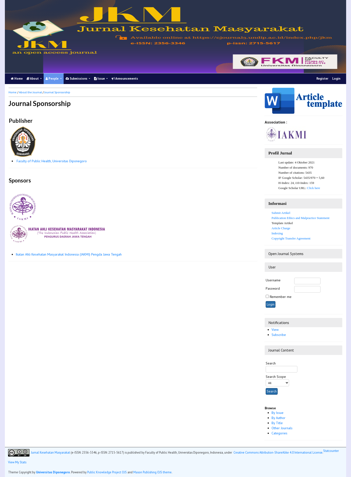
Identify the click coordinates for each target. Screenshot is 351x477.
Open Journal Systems (285, 253)
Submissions (77, 78)
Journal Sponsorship (57, 92)
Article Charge (281, 228)
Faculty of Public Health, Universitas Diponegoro (52, 161)
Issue (100, 78)
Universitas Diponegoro (53, 472)
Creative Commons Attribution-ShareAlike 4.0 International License (278, 452)
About (33, 78)
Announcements (125, 78)
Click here (313, 188)
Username (273, 280)
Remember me (281, 297)
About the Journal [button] (30, 92)
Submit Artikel (281, 213)
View (275, 329)
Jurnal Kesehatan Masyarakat (50, 452)
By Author (278, 418)
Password (273, 288)
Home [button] (13, 92)
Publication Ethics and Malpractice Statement (301, 218)
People (52, 78)
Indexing (277, 233)
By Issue (277, 412)
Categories (279, 433)
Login (336, 78)
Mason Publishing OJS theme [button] (152, 472)
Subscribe (279, 335)
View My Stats (17, 462)
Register (322, 78)
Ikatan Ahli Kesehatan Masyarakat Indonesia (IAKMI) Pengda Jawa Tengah (69, 254)
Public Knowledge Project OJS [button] (107, 472)
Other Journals (282, 428)
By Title (277, 423)
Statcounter (331, 451)
